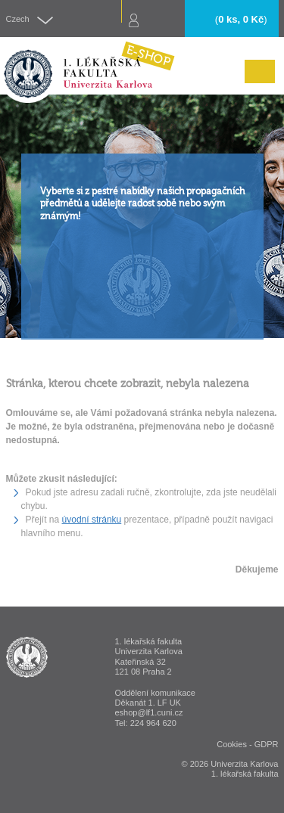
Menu (256, 82)
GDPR (266, 744)
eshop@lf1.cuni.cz (149, 712)
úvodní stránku (92, 519)
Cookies (232, 744)
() (241, 19)
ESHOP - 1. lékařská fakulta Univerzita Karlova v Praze (27, 657)
